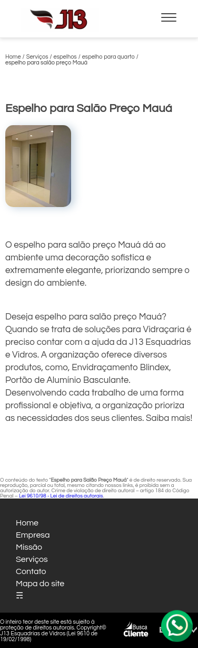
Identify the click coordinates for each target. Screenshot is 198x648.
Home (27, 523)
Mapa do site (40, 583)
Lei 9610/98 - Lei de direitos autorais (61, 496)
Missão (29, 547)
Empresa (33, 535)
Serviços (32, 559)
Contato (31, 571)
